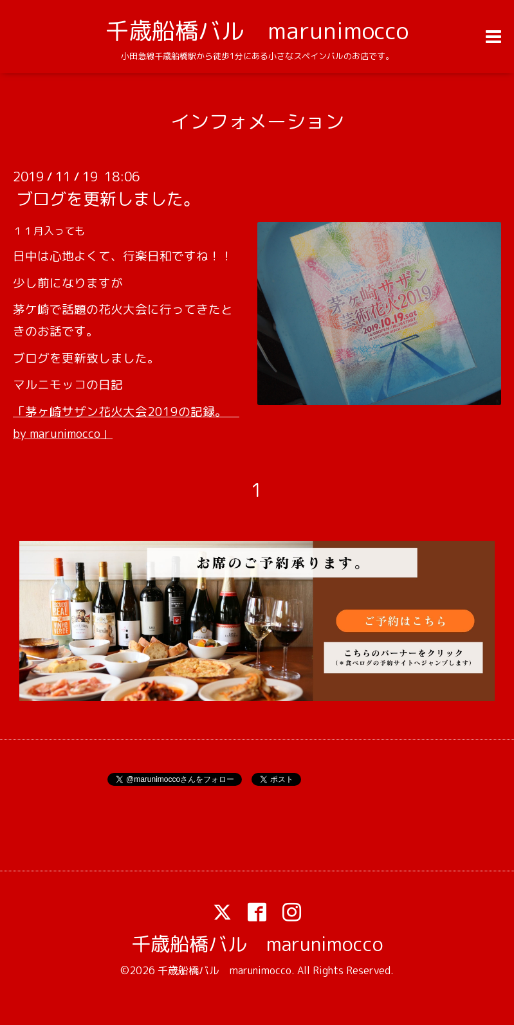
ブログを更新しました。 (108, 198)
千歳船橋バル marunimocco (257, 30)
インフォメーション (257, 121)
